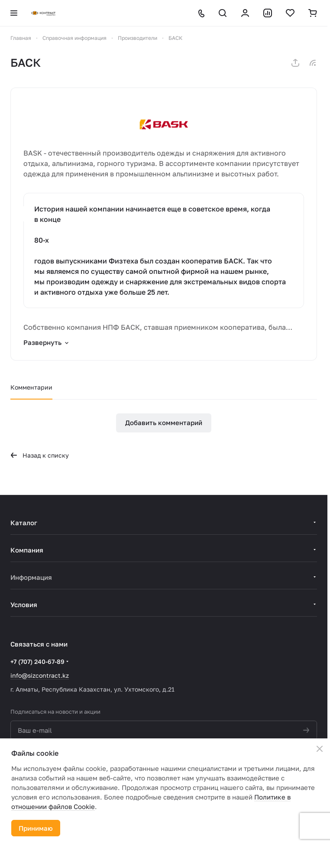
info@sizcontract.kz (39, 675)
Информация (31, 577)
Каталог (23, 522)
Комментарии (31, 387)
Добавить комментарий (163, 422)
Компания (26, 550)
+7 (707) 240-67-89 (37, 661)
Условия (23, 604)
